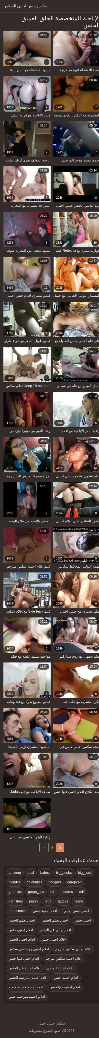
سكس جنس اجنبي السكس (23, 6)
